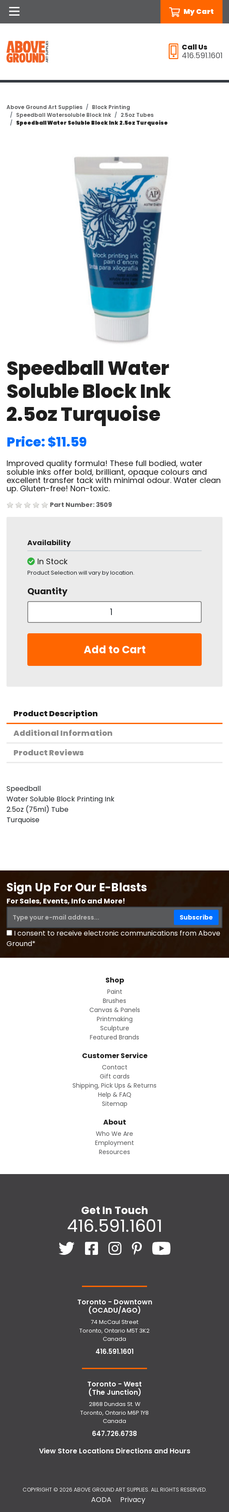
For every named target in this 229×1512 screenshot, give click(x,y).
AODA (101, 1500)
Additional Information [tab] (63, 733)
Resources (114, 1152)
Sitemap (115, 1103)
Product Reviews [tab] (48, 752)
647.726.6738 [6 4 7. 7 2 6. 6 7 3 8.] (114, 1433)
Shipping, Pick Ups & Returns (114, 1085)
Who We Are (114, 1133)
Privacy (132, 1500)
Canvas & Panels (114, 1010)
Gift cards (115, 1076)
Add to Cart (115, 649)
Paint (114, 991)
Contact (115, 1067)
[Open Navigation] (14, 11)
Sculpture (114, 1028)
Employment (114, 1142)
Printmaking (115, 1019)
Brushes (114, 1000)
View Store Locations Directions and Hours (114, 1451)
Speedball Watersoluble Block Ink (63, 115)
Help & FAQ (114, 1094)
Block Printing (111, 107)
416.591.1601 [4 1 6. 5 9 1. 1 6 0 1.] (114, 1226)
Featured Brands (114, 1037)
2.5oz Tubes (137, 115)
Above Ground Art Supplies (44, 107)
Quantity (47, 591)
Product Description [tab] (55, 713)
